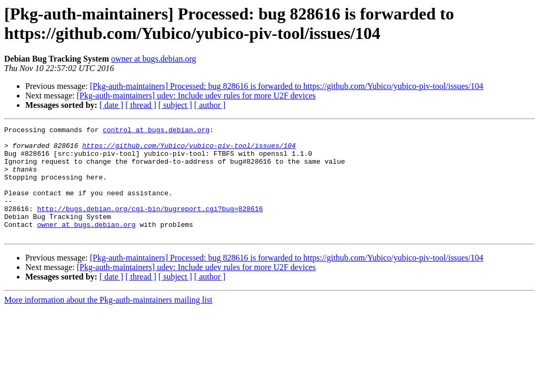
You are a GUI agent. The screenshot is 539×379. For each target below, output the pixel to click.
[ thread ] (140, 105)
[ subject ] (175, 105)
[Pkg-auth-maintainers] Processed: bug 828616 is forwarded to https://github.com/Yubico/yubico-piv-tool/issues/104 (286, 86)
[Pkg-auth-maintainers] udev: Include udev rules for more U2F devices (196, 95)
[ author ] (210, 105)
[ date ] (111, 105)
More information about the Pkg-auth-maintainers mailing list (108, 321)
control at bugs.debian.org (156, 131)
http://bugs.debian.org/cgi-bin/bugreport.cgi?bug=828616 (150, 226)
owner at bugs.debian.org (153, 58)
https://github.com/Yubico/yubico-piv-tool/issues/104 (189, 150)
